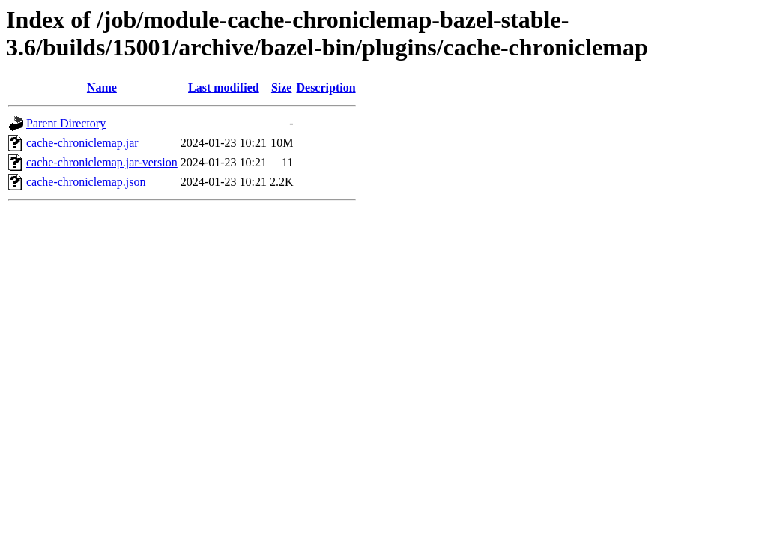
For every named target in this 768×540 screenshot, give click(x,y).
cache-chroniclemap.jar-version (102, 162)
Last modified (223, 87)
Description (325, 87)
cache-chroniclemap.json (85, 182)
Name (102, 87)
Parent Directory (66, 123)
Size (281, 87)
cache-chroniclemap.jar (82, 142)
